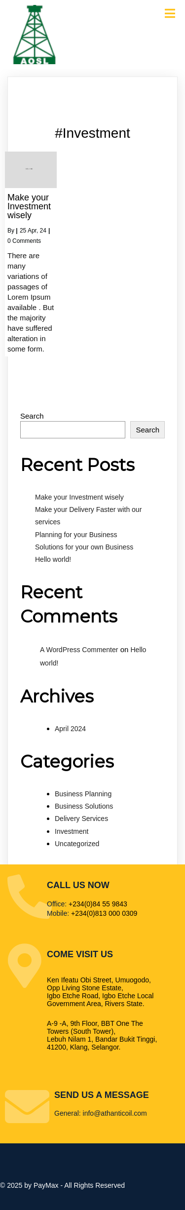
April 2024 (70, 729)
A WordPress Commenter (79, 650)
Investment (71, 831)
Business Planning (83, 794)
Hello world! (53, 559)
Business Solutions (84, 806)
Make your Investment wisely (79, 497)
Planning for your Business (76, 535)
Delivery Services (81, 818)
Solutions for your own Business (84, 547)
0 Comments (24, 240)
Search (32, 416)
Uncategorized (77, 844)
